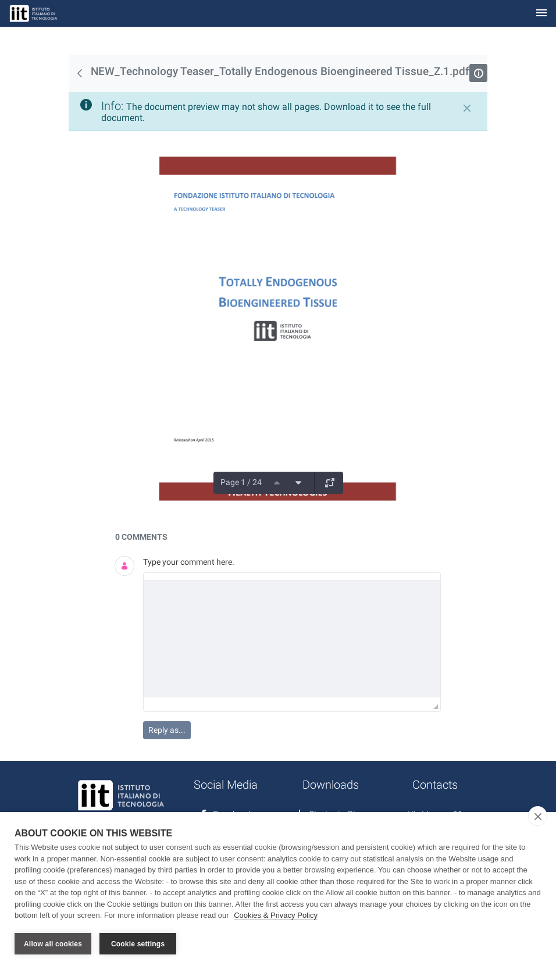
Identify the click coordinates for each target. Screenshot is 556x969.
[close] (537, 816)
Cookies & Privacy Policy (276, 915)
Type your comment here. (188, 562)
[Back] (80, 73)
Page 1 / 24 (241, 482)
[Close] (467, 108)
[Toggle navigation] (541, 13)
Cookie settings (138, 944)
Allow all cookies (53, 944)
